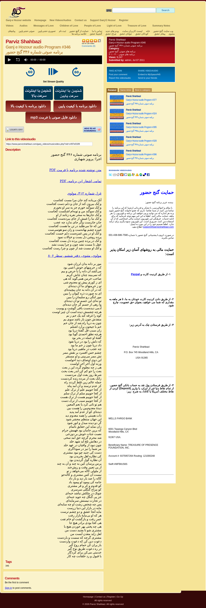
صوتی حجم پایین (26, 31)
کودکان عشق (141, 34)
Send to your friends (147, 78)
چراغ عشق (110, 34)
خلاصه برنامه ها (79, 34)
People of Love (92, 25)
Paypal (135, 274)
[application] (53, 60)
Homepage (40, 20)
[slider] (74, 59)
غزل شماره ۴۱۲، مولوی (84, 193)
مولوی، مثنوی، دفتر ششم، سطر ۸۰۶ (75, 256)
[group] (26, 60)
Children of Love (69, 25)
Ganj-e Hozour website (18, 20)
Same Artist (125, 90)
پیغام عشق (159, 34)
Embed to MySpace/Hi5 (149, 74)
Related (112, 90)
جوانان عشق (126, 34)
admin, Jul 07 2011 (135, 60)
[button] (9, 60)
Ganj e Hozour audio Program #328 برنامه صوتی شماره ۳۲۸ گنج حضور (141, 142)
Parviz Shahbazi (117, 39)
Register (123, 20)
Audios (23, 25)
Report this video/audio (120, 78)
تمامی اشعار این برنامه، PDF (80, 181)
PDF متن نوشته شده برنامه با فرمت (75, 170)
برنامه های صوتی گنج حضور (122, 51)
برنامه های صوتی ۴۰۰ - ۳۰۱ (122, 54)
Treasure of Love (137, 25)
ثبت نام (62, 31)
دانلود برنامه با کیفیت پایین (77, 106)
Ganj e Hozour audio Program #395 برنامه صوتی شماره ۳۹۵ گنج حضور (141, 129)
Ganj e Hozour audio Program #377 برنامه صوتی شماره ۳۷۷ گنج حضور (141, 102)
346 (7, 566)
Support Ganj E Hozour (103, 20)
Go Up (120, 597)
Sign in (8, 588)
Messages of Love (44, 25)
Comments (87, 46)
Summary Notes (161, 25)
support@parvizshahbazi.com (158, 227)
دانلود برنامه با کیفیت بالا (28, 106)
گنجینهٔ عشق (96, 34)
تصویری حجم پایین (46, 31)
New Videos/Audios (60, 20)
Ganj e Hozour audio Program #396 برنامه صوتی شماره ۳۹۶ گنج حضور (141, 156)
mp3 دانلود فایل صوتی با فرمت (53, 117)
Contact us (81, 20)
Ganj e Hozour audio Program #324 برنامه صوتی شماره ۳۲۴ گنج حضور (141, 115)
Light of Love (114, 25)
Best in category (142, 90)
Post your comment (118, 74)
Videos (9, 25)
